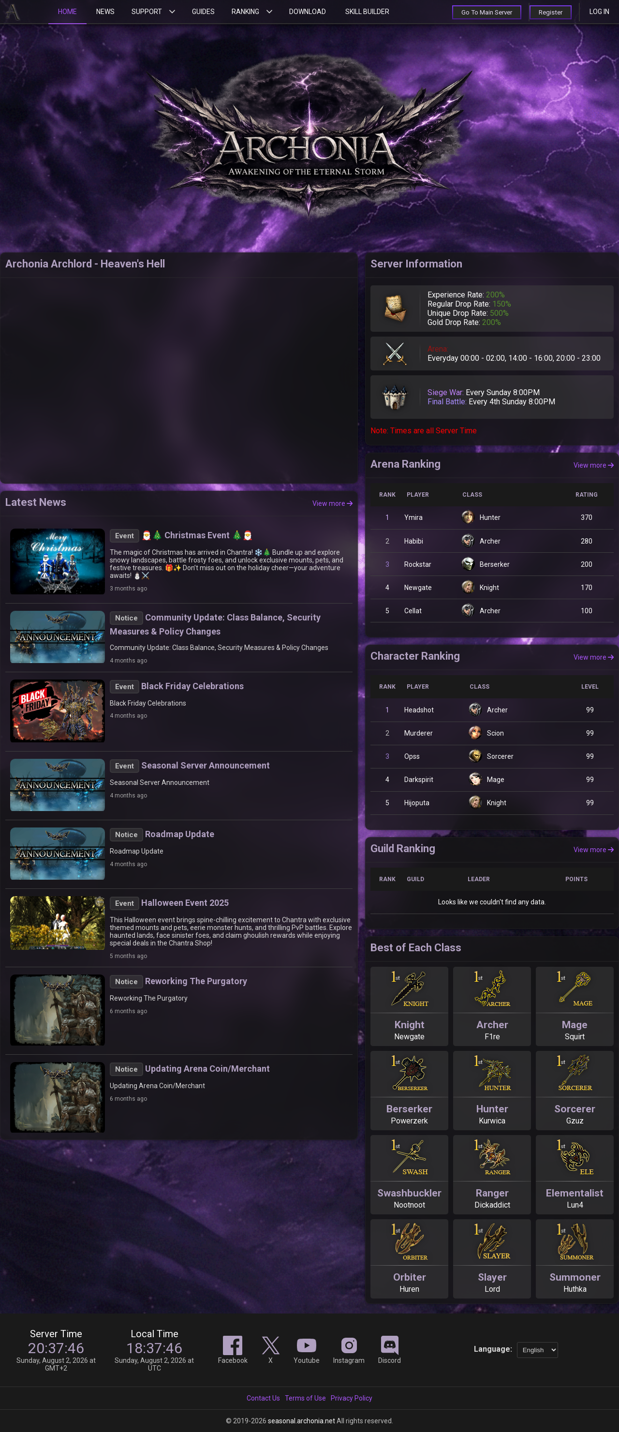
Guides (203, 11)
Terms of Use (305, 1398)
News (105, 11)
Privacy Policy (351, 1398)
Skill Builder (367, 11)
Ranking (245, 11)
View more (332, 503)
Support (147, 11)
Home (67, 11)
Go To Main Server (482, 12)
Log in (599, 11)
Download (307, 11)
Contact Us (263, 1398)
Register (549, 12)
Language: (493, 1349)
